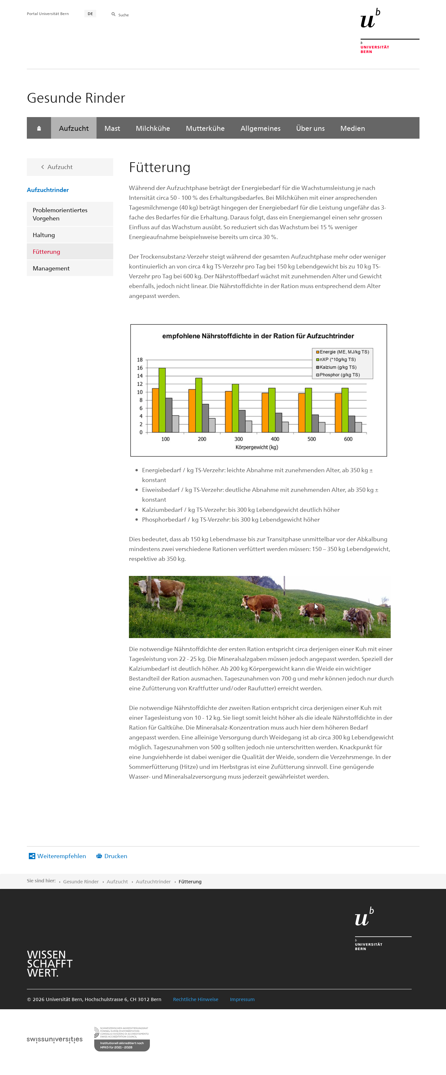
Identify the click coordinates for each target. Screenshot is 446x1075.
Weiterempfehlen (61, 856)
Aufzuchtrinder (48, 189)
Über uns (310, 127)
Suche (123, 14)
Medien (352, 127)
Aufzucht (74, 127)
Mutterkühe (205, 127)
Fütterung (46, 251)
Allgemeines (260, 127)
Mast (112, 127)
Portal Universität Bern (48, 13)
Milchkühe (153, 127)
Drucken (115, 856)
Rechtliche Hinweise (195, 999)
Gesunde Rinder (81, 881)
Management (51, 268)
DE (90, 13)
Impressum (242, 999)
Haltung (44, 235)
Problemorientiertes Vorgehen (60, 214)
